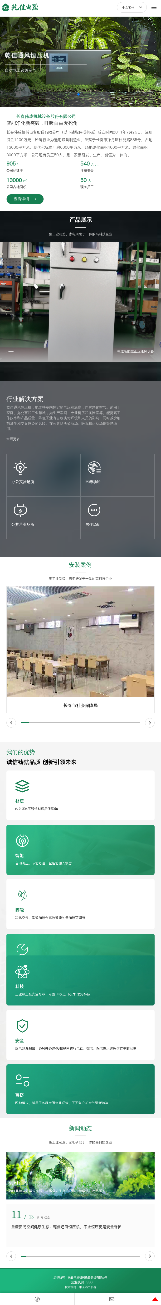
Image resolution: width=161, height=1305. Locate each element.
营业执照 (77, 1282)
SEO (90, 1282)
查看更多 (13, 439)
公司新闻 (18, 1182)
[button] (78, 94)
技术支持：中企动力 (78, 1287)
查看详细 (25, 199)
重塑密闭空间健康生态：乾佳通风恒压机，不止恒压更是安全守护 (66, 1226)
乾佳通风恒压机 (27, 51)
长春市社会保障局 (80, 705)
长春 (93, 1287)
